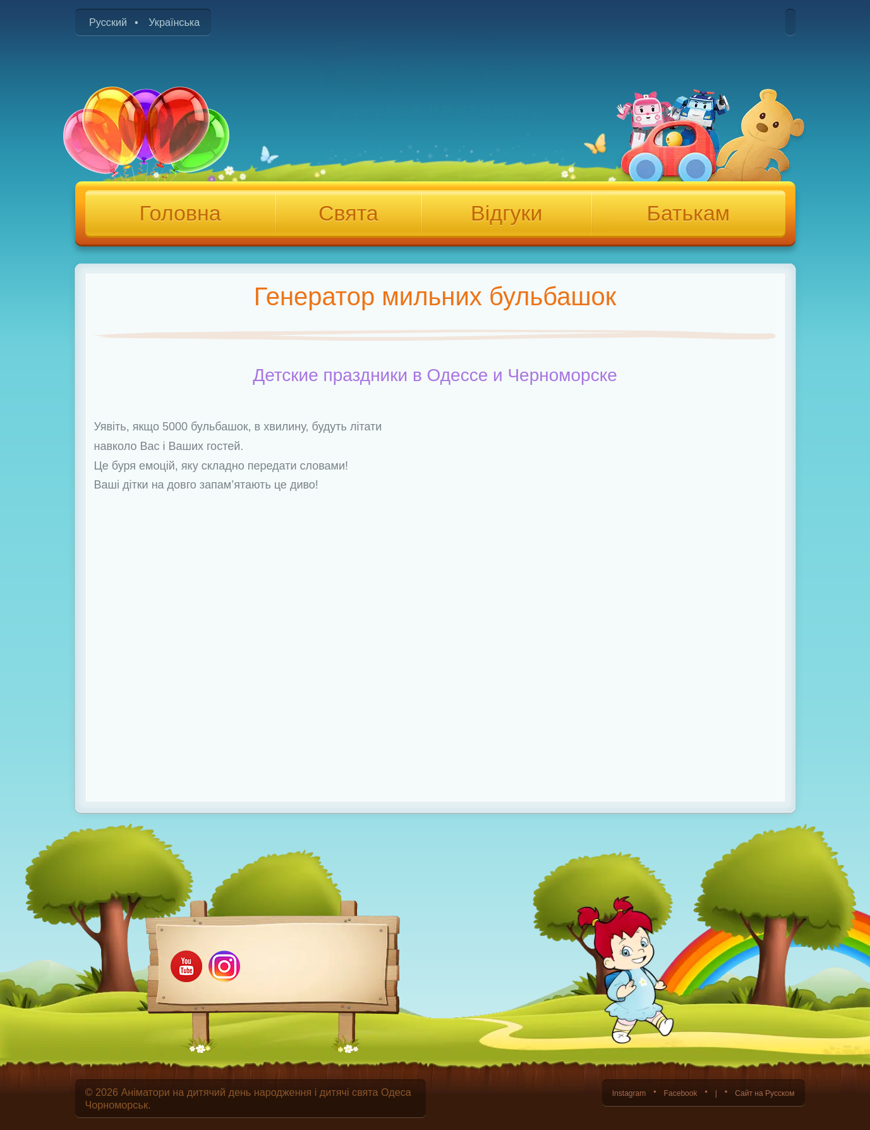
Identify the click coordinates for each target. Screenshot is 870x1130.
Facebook (651, 1092)
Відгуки (506, 213)
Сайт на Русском (755, 1092)
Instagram (588, 1092)
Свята (348, 213)
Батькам (688, 213)
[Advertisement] (435, 699)
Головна (180, 213)
